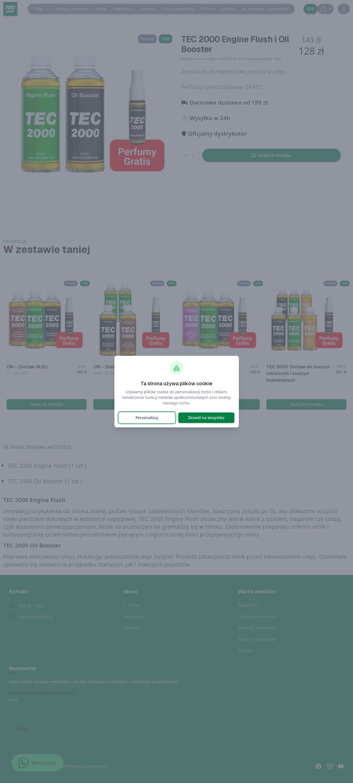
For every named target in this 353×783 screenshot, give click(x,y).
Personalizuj (147, 417)
